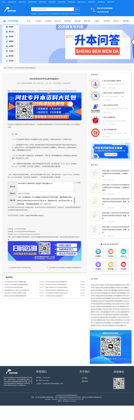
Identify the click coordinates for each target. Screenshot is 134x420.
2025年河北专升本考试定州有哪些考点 (56, 282)
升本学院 (106, 21)
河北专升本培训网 (26, 83)
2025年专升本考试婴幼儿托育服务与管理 (16, 284)
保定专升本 (22, 2)
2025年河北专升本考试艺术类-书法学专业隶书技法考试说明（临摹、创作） (116, 229)
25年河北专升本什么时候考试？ (54, 296)
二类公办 (105, 81)
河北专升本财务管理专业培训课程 (104, 317)
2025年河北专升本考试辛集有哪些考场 (15, 282)
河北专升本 (95, 285)
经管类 (11, 27)
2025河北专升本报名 (20, 229)
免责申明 (85, 381)
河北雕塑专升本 (120, 296)
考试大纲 (77, 21)
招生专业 (116, 21)
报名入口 (123, 256)
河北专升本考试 (116, 320)
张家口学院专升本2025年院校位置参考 (56, 287)
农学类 (11, 36)
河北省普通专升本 (118, 285)
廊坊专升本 (110, 2)
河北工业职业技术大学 (116, 93)
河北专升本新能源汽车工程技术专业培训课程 (110, 293)
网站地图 (86, 399)
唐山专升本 (61, 2)
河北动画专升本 (118, 304)
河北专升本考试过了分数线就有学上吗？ (57, 290)
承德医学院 (112, 129)
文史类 (11, 51)
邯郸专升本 (42, 2)
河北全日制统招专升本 (54, 13)
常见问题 (110, 269)
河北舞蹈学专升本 (119, 323)
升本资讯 (38, 21)
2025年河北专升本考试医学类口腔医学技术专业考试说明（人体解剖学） (115, 173)
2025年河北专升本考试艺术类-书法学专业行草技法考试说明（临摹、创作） (116, 201)
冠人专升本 (105, 285)
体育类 (11, 41)
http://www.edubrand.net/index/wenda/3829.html (27, 234)
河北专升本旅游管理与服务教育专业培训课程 (113, 314)
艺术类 (11, 61)
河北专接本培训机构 (108, 287)
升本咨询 (123, 269)
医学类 (11, 56)
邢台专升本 (52, 2)
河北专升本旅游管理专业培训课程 (111, 301)
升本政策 (48, 21)
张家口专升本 (81, 2)
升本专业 (110, 256)
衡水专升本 (101, 2)
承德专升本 (71, 2)
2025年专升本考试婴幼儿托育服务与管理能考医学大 (66, 267)
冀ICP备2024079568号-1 (69, 401)
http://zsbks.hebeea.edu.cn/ (34, 215)
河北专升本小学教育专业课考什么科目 (15, 293)
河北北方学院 (113, 105)
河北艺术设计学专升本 (111, 309)
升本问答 (126, 21)
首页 (5, 68)
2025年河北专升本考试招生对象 (21, 267)
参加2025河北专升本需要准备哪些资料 (15, 296)
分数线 (96, 21)
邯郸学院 (112, 117)
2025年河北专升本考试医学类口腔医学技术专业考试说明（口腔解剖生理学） (115, 187)
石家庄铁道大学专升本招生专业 (71, 13)
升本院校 (98, 256)
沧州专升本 (91, 2)
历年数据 (98, 269)
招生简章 (68, 21)
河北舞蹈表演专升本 (102, 320)
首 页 (28, 21)
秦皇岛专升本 (32, 2)
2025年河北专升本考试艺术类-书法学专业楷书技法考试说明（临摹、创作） (116, 215)
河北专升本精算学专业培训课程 (113, 325)
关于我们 (85, 378)
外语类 (11, 46)
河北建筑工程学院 (115, 81)
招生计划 (58, 21)
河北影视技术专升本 (108, 312)
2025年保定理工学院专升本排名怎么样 (56, 293)
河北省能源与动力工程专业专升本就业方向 (16, 290)
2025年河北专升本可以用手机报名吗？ (25, 231)
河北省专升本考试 (43, 13)
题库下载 (87, 21)
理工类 (11, 31)
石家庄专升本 (12, 2)
